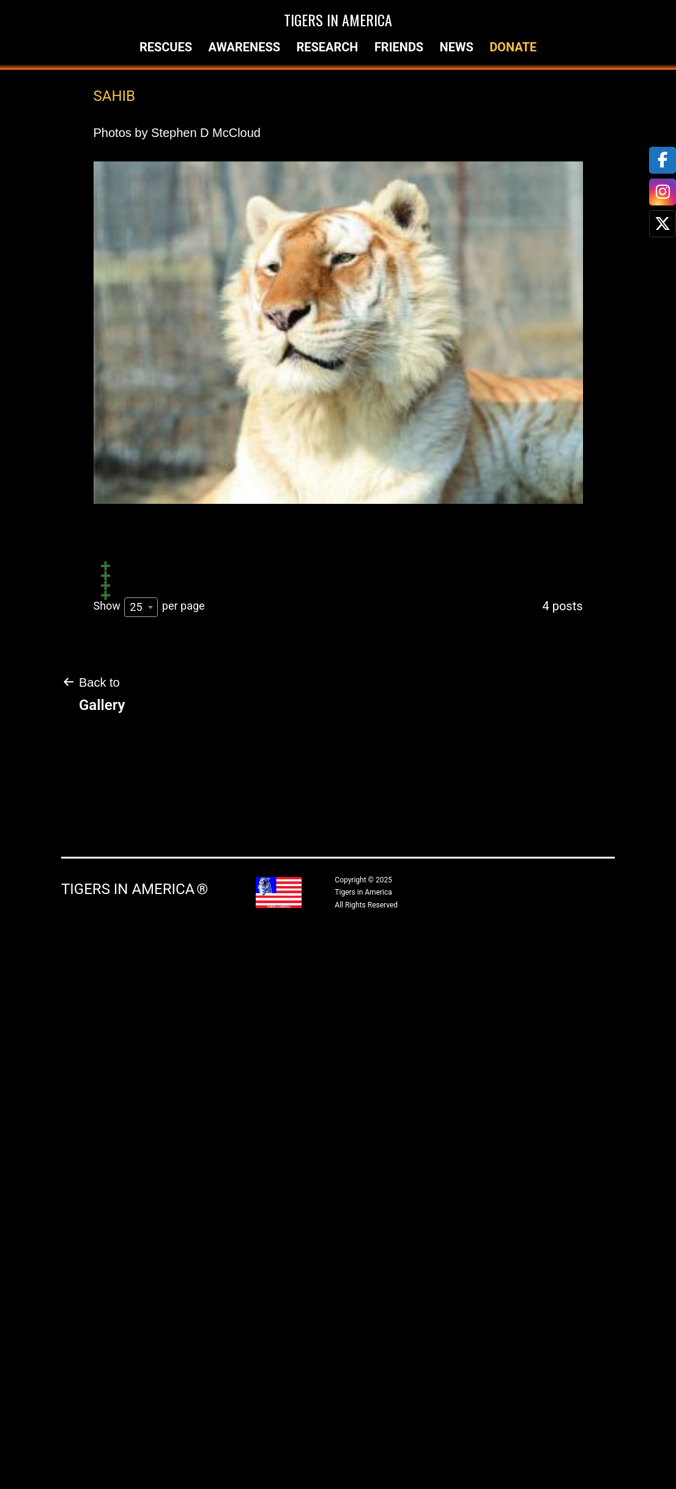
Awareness (244, 47)
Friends (398, 47)
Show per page (149, 1157)
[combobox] (141, 1157)
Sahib (115, 563)
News (457, 47)
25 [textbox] (136, 1157)
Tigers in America (338, 20)
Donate (513, 47)
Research (327, 47)
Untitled (125, 710)
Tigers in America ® (134, 1439)
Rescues (165, 47)
